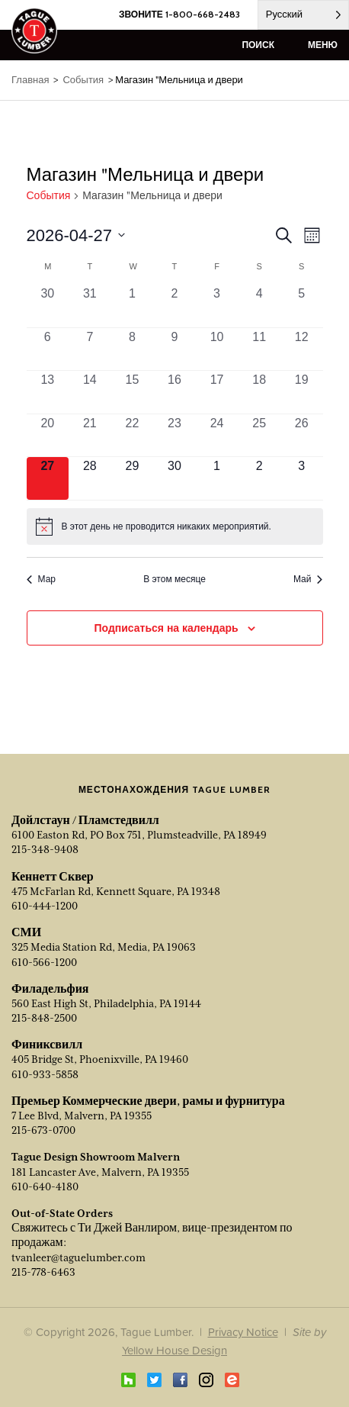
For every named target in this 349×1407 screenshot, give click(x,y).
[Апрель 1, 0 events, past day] (132, 306)
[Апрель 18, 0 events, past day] (259, 392)
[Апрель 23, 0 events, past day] (174, 435)
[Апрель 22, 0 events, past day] (132, 435)
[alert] (175, 526)
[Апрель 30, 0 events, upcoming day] (174, 478)
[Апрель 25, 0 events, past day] (259, 435)
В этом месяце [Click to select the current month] (174, 579)
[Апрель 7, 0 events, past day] (90, 349)
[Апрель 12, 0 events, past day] (301, 349)
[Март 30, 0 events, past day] (48, 306)
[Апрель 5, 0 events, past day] (301, 306)
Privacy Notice (243, 1332)
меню (323, 44)
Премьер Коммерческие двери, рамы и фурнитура (148, 1101)
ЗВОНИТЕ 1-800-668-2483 (179, 14)
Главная (30, 79)
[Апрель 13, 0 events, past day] (48, 392)
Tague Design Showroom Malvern (95, 1157)
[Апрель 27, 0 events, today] (48, 478)
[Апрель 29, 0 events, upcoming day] (132, 478)
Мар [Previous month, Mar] (41, 579)
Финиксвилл (46, 1044)
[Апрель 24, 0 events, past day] (217, 435)
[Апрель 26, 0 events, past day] (301, 435)
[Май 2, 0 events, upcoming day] (259, 478)
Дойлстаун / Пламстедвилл (85, 820)
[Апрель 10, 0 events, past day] (217, 349)
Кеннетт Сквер (52, 877)
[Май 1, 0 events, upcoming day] (217, 478)
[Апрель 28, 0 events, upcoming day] (90, 478)
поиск (258, 44)
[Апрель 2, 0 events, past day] (174, 306)
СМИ (26, 932)
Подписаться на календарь (166, 628)
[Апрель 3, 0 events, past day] (217, 306)
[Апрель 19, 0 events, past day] (301, 392)
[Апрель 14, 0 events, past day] (90, 392)
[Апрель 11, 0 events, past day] (259, 349)
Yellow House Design (174, 1350)
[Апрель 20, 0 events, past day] (48, 435)
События (49, 195)
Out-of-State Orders (62, 1213)
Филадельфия (50, 989)
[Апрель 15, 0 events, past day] (132, 392)
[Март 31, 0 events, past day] (90, 306)
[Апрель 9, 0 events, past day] (174, 349)
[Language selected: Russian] (303, 15)
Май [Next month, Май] (308, 579)
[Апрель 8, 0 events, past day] (132, 349)
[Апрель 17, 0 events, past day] (217, 392)
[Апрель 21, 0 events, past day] (90, 435)
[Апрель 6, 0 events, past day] (48, 349)
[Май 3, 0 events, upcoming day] (301, 478)
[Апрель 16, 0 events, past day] (174, 392)
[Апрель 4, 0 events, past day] (259, 306)
